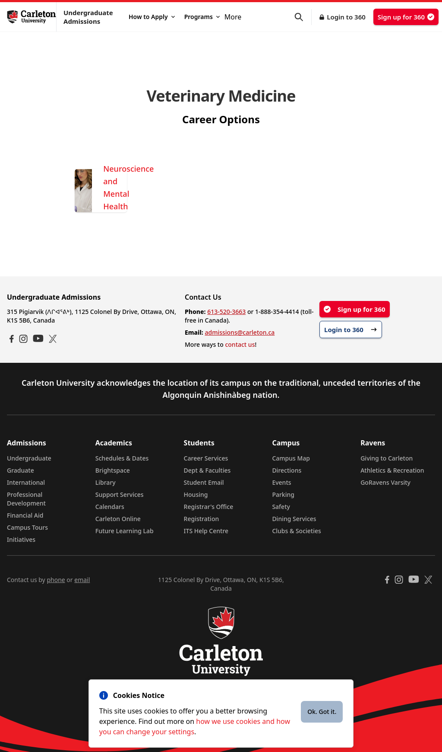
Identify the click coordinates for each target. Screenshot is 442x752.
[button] (303, 17)
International (26, 482)
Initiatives (21, 539)
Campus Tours (27, 527)
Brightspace (112, 470)
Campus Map (291, 458)
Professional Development (26, 498)
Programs (202, 17)
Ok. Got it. (321, 711)
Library (105, 482)
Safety (281, 506)
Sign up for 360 (406, 17)
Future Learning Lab (124, 531)
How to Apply (152, 17)
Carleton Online (118, 519)
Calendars (109, 506)
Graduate (20, 470)
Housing (196, 494)
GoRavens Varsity (385, 482)
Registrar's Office (209, 506)
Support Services (119, 494)
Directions (286, 470)
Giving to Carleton (386, 458)
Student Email (204, 482)
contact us (240, 344)
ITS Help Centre (206, 531)
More (233, 17)
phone (56, 580)
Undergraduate (29, 458)
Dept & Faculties (207, 470)
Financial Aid (25, 515)
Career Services (206, 458)
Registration (201, 519)
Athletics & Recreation (392, 470)
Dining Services (294, 519)
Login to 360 (346, 17)
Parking (283, 494)
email (82, 580)
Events (281, 482)
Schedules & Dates (122, 458)
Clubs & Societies (296, 531)
